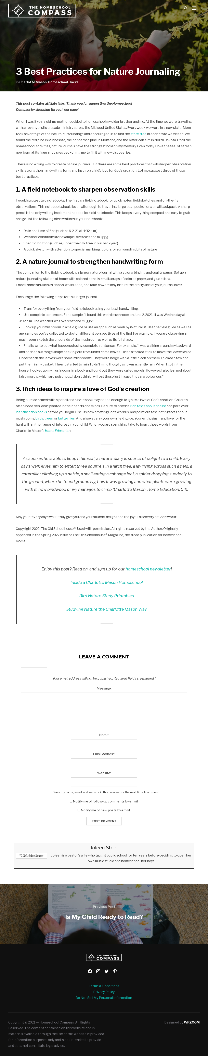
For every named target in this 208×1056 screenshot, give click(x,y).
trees (48, 418)
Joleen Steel (104, 848)
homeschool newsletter (148, 569)
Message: (104, 688)
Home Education (57, 431)
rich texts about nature (148, 406)
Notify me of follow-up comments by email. (105, 801)
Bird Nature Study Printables (106, 595)
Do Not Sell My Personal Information (104, 998)
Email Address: (104, 754)
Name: (104, 735)
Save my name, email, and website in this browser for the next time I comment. (106, 792)
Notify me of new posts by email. (105, 810)
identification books (31, 412)
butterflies (66, 418)
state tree (138, 134)
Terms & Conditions (104, 986)
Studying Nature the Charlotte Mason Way (106, 609)
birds (39, 418)
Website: (104, 773)
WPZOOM (192, 1022)
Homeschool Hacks (63, 82)
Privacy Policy (104, 992)
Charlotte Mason (33, 82)
